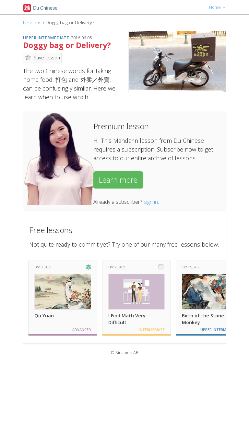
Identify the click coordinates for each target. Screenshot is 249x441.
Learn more (118, 180)
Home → (217, 7)
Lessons (32, 22)
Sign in (150, 201)
